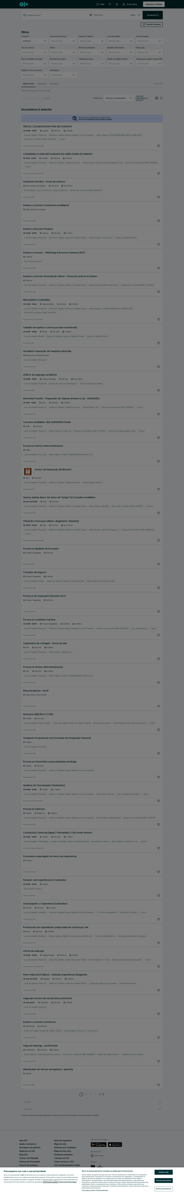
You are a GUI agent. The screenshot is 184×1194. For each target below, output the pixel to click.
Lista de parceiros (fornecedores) (95, 1190)
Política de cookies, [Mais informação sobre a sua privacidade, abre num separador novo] (51, 1182)
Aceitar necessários (163, 1180)
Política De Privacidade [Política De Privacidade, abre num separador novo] (68, 1182)
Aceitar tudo (164, 1172)
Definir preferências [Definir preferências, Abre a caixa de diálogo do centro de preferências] (163, 1189)
